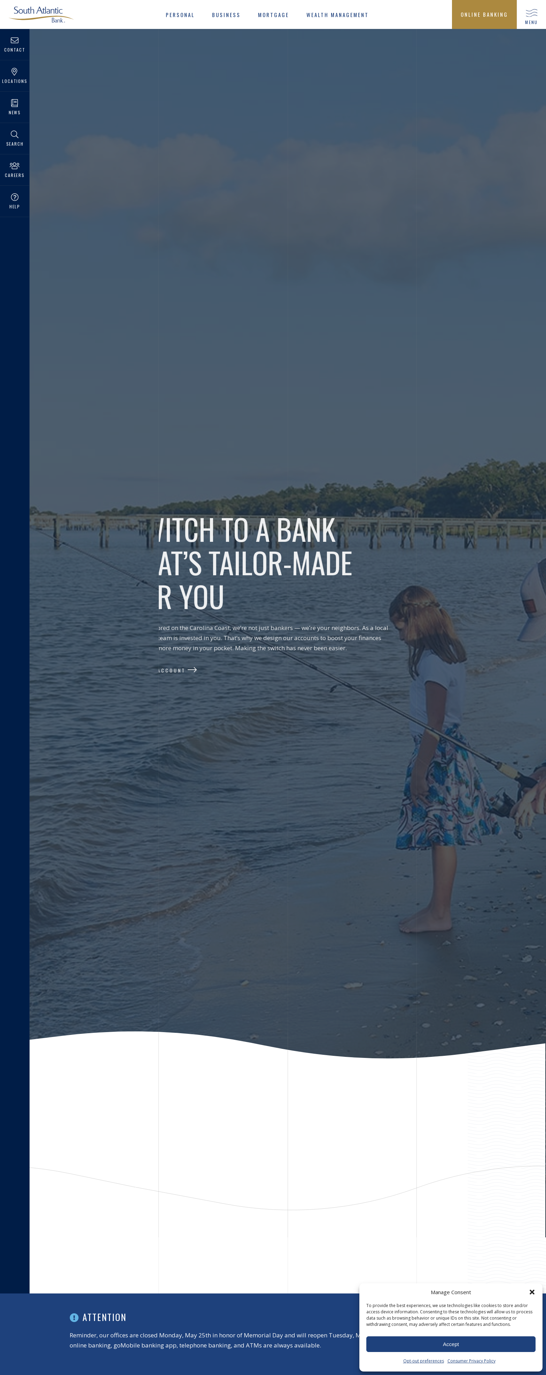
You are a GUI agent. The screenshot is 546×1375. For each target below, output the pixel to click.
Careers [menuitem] (15, 170)
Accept (451, 1344)
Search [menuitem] (15, 139)
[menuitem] (180, 14)
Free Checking (198, 1258)
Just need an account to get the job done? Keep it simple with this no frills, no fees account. (220, 1285)
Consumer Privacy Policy (471, 1361)
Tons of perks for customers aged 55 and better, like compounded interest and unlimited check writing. (351, 1285)
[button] (532, 1292)
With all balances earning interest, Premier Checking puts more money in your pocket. (92, 1285)
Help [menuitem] (15, 201)
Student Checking (463, 1258)
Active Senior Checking (343, 1258)
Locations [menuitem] (15, 76)
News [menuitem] (15, 107)
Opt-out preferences (423, 1361)
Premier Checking (75, 1258)
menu (531, 22)
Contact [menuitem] (15, 45)
